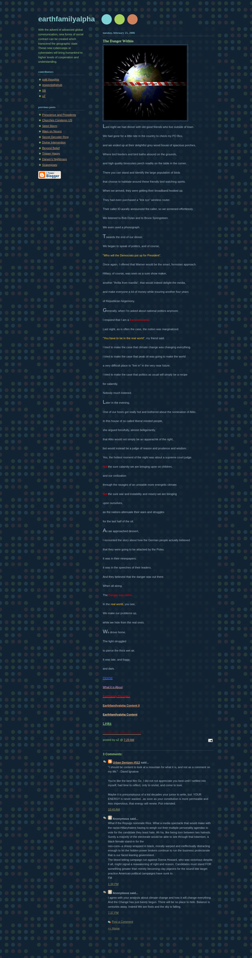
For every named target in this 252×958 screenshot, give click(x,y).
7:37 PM (113, 912)
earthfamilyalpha (66, 19)
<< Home (114, 928)
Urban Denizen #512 (126, 762)
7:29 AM (129, 739)
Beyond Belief (51, 148)
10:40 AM (114, 809)
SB (44, 90)
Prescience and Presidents (59, 114)
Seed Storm (49, 125)
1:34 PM (113, 884)
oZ (43, 96)
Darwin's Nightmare (54, 159)
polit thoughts (50, 79)
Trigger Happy (51, 153)
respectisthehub (52, 84)
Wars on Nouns (52, 131)
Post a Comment (122, 921)
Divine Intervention (54, 142)
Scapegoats (49, 164)
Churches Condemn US (57, 120)
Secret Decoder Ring (55, 137)
